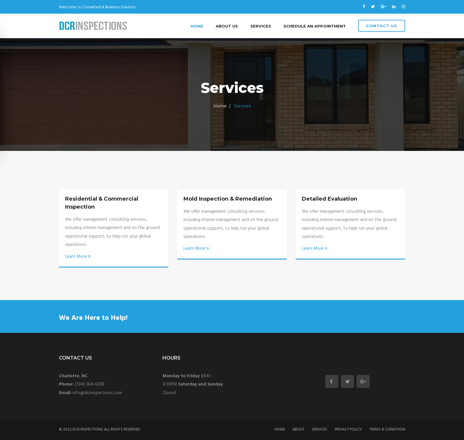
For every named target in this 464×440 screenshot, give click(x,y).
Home (197, 26)
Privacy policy (348, 429)
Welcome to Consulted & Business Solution (97, 7)
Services (260, 26)
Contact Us (381, 25)
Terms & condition (387, 429)
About (298, 429)
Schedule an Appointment (314, 26)
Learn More (78, 256)
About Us (227, 26)
